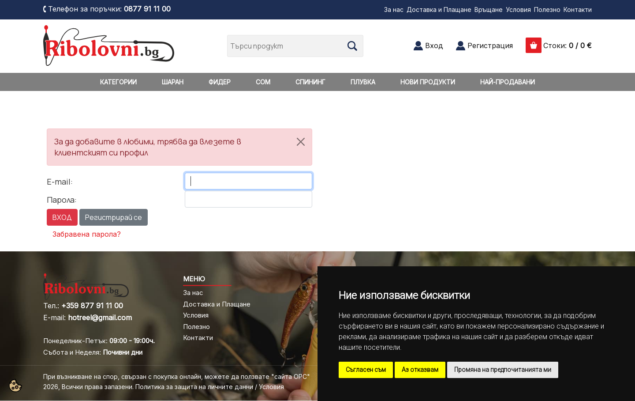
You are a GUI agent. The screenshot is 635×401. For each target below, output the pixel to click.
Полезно (547, 9)
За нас (393, 9)
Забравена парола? (86, 234)
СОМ (263, 82)
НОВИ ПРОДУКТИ (427, 82)
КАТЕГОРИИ (118, 82)
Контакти (578, 9)
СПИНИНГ (310, 82)
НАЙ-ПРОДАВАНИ (507, 82)
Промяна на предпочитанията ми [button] (502, 369)
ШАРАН (172, 82)
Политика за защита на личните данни (194, 386)
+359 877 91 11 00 (92, 305)
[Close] (301, 142)
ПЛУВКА (363, 82)
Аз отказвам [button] (420, 369)
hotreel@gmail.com (100, 317)
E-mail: (60, 181)
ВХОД (62, 217)
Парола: (62, 199)
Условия (518, 9)
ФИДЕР (220, 82)
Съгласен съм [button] (366, 369)
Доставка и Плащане (439, 9)
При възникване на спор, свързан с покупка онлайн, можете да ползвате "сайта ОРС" (176, 376)
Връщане (488, 9)
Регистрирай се (113, 217)
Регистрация (490, 45)
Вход (434, 45)
